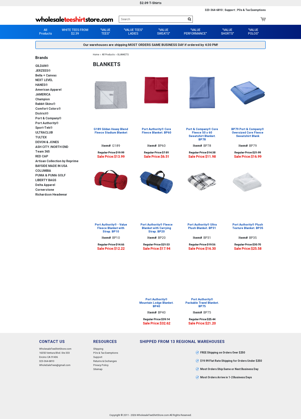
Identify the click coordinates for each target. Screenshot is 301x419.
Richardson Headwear (51, 194)
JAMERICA (42, 94)
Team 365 (42, 152)
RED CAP (41, 156)
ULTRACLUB (44, 132)
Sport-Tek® (44, 128)
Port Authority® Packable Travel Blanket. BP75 (202, 302)
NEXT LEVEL (44, 80)
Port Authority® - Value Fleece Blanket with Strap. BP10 (111, 228)
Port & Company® (48, 118)
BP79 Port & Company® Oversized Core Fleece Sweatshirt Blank (247, 132)
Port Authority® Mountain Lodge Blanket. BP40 (156, 302)
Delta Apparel (45, 185)
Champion (42, 99)
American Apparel (48, 90)
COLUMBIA (43, 171)
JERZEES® (43, 71)
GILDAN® (42, 66)
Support (230, 10)
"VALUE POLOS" (253, 31)
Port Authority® (47, 123)
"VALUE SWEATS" (163, 31)
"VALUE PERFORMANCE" (195, 31)
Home (96, 54)
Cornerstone (44, 190)
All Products (45, 31)
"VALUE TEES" (105, 31)
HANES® (41, 85)
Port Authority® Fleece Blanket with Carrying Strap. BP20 (157, 228)
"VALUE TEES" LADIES (133, 31)
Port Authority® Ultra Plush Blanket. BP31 (202, 226)
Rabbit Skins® (45, 104)
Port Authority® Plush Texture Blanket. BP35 (247, 226)
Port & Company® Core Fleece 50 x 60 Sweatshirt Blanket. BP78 (202, 134)
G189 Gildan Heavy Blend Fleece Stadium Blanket (111, 130)
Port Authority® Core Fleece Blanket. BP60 (156, 130)
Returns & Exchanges (105, 361)
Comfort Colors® (48, 109)
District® (42, 113)
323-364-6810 (213, 10)
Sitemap (98, 369)
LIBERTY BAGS (45, 180)
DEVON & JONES (47, 142)
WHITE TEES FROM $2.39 (75, 31)
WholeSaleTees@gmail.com (54, 365)
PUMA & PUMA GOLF (50, 175)
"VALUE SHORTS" (227, 31)
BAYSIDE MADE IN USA (51, 166)
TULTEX (41, 137)
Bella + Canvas (46, 75)
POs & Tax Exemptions (251, 10)
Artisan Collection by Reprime (57, 161)
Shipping (98, 349)
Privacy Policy (100, 365)
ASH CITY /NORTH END (51, 147)
